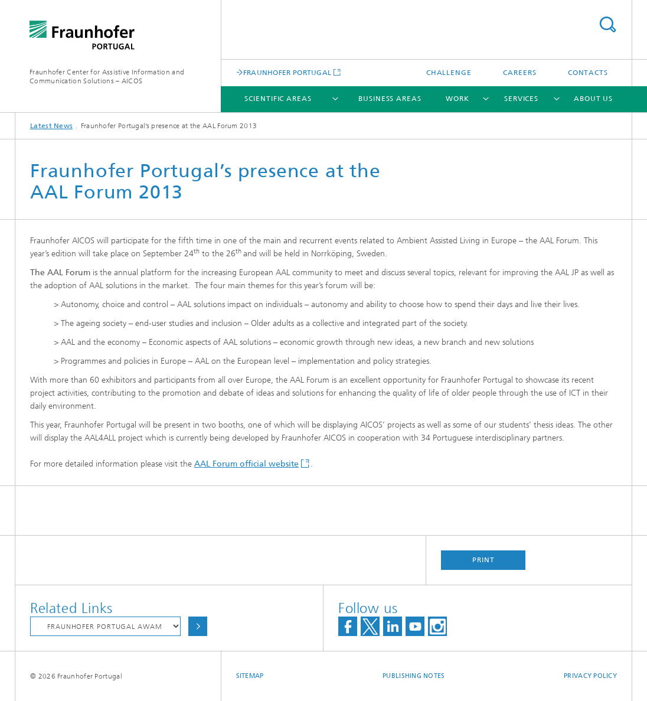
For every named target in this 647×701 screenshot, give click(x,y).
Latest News (51, 126)
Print (483, 560)
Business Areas (389, 98)
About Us (593, 98)
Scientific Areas (277, 98)
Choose (197, 626)
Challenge (449, 73)
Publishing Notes (414, 676)
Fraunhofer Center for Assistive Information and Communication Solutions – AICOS (107, 76)
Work (457, 98)
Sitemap (250, 676)
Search (607, 24)
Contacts (588, 73)
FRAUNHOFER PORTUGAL (287, 72)
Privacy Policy (590, 676)
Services (521, 98)
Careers (519, 73)
